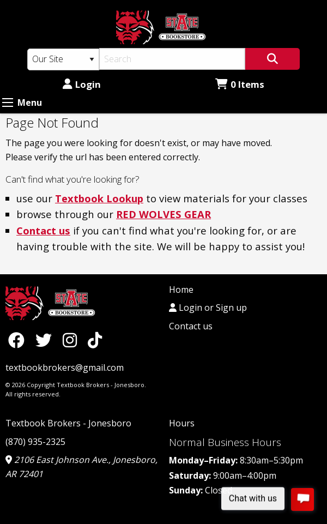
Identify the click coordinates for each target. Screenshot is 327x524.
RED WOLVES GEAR (163, 214)
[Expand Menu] (7, 102)
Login (82, 84)
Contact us (43, 230)
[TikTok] (95, 340)
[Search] (172, 59)
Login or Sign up (208, 308)
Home (181, 290)
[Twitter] (46, 340)
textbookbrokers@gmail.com (64, 368)
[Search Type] (63, 59)
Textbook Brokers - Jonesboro (68, 423)
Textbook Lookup (99, 198)
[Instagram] (72, 340)
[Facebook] (19, 340)
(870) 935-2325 (35, 442)
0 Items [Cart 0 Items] (239, 84)
